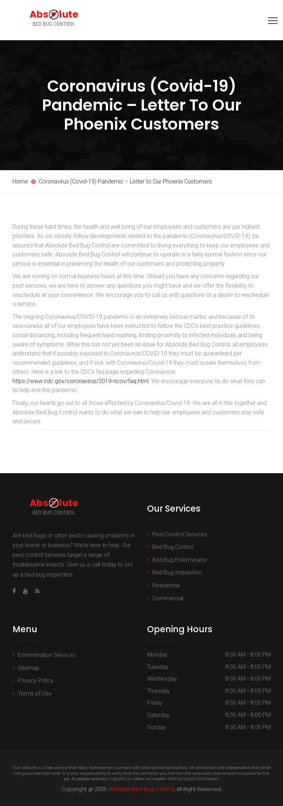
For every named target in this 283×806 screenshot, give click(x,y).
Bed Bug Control (172, 547)
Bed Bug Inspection (177, 572)
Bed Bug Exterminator (179, 559)
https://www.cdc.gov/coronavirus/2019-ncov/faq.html (80, 381)
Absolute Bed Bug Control (141, 789)
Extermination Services (47, 655)
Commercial (167, 598)
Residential (166, 585)
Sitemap (28, 668)
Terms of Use (35, 693)
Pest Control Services (179, 534)
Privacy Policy (35, 680)
